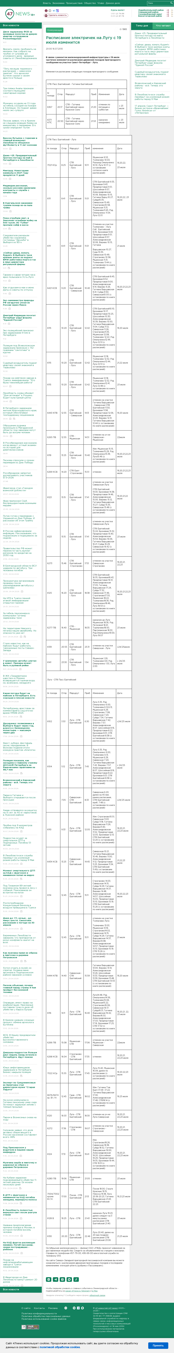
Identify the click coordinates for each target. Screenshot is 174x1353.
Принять (158, 1345)
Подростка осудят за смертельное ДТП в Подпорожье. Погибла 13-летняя (20, 843)
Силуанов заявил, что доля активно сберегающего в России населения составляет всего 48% (20, 1135)
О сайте (25, 1308)
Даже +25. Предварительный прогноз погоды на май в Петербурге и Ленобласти (151, 35)
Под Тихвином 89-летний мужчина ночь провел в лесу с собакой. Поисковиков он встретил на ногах (20, 891)
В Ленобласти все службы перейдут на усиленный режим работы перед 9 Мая (20, 860)
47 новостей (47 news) (106, 1308)
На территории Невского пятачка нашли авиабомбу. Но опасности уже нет (20, 633)
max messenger (57, 10)
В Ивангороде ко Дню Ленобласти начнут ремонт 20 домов (20, 1281)
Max (82, 1308)
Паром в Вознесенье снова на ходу (20, 1121)
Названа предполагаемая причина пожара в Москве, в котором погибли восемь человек (20, 1230)
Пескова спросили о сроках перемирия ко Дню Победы (20, 463)
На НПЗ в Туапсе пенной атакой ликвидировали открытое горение (20, 602)
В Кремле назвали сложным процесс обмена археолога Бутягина (20, 1024)
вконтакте (50, 10)
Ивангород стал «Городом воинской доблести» (20, 491)
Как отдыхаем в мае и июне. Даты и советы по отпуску (20, 291)
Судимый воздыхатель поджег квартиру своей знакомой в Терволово (20, 367)
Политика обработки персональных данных (45, 1316)
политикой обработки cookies (60, 1347)
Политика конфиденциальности (39, 1314)
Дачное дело (113, 3)
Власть (47, 3)
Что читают (163, 26)
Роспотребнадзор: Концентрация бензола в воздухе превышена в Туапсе (20, 907)
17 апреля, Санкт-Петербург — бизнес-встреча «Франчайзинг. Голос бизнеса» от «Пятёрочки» (152, 109)
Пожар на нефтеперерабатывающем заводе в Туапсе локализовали (20, 1265)
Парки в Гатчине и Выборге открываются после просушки (20, 799)
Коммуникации (54, 30)
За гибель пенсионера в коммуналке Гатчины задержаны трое (20, 617)
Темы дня (142, 26)
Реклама (53, 1308)
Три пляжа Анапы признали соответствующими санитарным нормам (20, 93)
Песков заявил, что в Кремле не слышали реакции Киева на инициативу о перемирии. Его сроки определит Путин (20, 126)
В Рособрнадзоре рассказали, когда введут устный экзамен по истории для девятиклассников (20, 448)
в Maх (95, 1291)
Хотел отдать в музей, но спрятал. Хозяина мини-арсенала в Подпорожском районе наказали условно (20, 973)
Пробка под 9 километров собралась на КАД (20, 829)
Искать (171, 3)
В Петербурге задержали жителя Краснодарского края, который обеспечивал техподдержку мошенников (20, 413)
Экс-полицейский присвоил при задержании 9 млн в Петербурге (20, 335)
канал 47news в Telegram (77, 1291)
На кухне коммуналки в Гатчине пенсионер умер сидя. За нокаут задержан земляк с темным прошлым (20, 1105)
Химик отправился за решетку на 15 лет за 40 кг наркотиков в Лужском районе (20, 814)
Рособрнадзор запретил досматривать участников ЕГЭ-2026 (20, 477)
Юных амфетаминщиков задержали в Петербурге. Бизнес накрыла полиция (20, 1072)
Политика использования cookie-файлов (43, 1319)
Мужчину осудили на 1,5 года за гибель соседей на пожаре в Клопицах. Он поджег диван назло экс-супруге (20, 109)
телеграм (53, 10)
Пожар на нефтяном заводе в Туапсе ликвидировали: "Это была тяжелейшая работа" (20, 382)
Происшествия (74, 3)
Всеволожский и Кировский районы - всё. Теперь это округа (150, 85)
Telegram (78, 1308)
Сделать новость (58, 15)
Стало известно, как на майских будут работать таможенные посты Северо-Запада (20, 649)
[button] (48, 1279)
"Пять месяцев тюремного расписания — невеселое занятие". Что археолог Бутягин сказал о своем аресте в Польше (20, 75)
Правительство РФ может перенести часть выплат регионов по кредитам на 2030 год (20, 554)
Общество (90, 3)
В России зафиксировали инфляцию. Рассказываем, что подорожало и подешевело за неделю (20, 536)
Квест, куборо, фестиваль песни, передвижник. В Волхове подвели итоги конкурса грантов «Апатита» (20, 748)
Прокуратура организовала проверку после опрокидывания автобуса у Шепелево (20, 586)
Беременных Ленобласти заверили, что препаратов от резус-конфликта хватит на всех (20, 941)
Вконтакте (65, 1308)
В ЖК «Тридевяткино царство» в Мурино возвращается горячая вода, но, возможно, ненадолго (20, 681)
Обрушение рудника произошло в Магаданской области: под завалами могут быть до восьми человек (20, 431)
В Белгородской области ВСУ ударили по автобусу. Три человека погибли (20, 570)
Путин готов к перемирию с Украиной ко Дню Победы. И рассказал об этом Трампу (20, 520)
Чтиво (100, 3)
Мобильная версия (46, 10)
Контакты (39, 1308)
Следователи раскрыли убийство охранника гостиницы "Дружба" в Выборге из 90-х (20, 241)
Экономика (58, 3)
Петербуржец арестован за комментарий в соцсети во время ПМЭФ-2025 (20, 713)
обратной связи (97, 1295)
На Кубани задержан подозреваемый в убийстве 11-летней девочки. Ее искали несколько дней (20, 1183)
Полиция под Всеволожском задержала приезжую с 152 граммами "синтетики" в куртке (20, 351)
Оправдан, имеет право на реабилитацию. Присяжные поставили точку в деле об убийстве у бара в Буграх (20, 1008)
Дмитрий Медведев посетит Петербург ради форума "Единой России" (150, 63)
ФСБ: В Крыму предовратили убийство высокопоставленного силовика (20, 1040)
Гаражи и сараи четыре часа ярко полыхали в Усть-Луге (20, 278)
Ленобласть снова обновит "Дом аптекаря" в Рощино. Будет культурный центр (20, 397)
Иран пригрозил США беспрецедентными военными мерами (20, 505)
